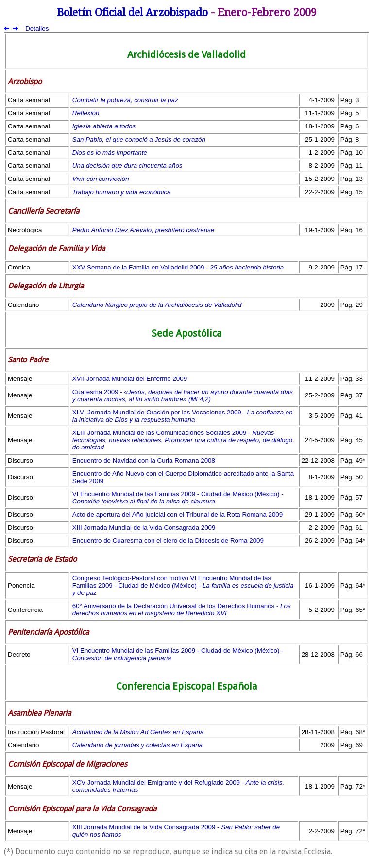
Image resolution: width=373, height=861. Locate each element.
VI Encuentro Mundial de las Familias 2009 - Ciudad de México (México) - (178, 497)
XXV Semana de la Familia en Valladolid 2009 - (178, 267)
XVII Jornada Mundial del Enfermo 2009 (129, 378)
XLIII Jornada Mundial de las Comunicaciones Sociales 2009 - (183, 440)
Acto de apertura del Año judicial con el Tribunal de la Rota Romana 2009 (177, 514)
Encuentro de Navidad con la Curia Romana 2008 (143, 460)
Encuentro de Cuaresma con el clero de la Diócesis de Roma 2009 (168, 540)
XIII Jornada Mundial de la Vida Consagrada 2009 (144, 527)
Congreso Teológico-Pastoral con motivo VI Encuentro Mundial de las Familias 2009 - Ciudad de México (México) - (183, 585)
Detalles (37, 28)
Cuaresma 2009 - (182, 395)
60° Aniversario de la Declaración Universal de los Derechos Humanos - (181, 609)
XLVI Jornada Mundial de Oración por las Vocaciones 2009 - (182, 416)
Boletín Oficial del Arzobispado (132, 12)
